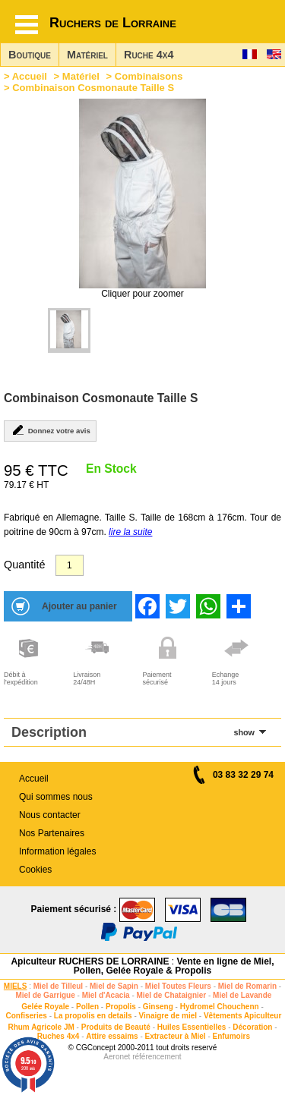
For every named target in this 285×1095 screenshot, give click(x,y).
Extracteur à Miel (175, 1036)
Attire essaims (112, 1036)
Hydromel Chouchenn (219, 1006)
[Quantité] (69, 565)
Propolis (121, 1006)
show (244, 732)
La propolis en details (93, 1016)
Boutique (29, 55)
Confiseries (25, 1016)
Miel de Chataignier (172, 995)
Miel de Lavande (242, 995)
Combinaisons (149, 76)
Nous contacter (50, 815)
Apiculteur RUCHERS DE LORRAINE (90, 961)
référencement (156, 1057)
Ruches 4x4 (58, 1036)
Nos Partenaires (51, 833)
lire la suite (130, 532)
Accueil (29, 76)
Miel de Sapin (114, 986)
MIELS (15, 986)
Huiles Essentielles (191, 1027)
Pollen (87, 1006)
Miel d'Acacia (106, 995)
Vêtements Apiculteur (242, 1016)
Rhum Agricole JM (41, 1027)
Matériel (87, 55)
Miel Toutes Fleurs (178, 986)
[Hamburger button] (26, 25)
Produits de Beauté (115, 1027)
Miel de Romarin (247, 986)
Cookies (35, 869)
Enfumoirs (231, 1036)
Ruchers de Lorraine (112, 22)
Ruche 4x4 (148, 55)
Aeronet (116, 1057)
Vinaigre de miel (168, 1016)
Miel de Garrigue (44, 995)
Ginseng (158, 1006)
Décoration (252, 1027)
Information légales (57, 851)
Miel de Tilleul (58, 986)
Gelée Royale (45, 1006)
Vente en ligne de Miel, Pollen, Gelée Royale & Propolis (174, 966)
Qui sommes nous (56, 796)
